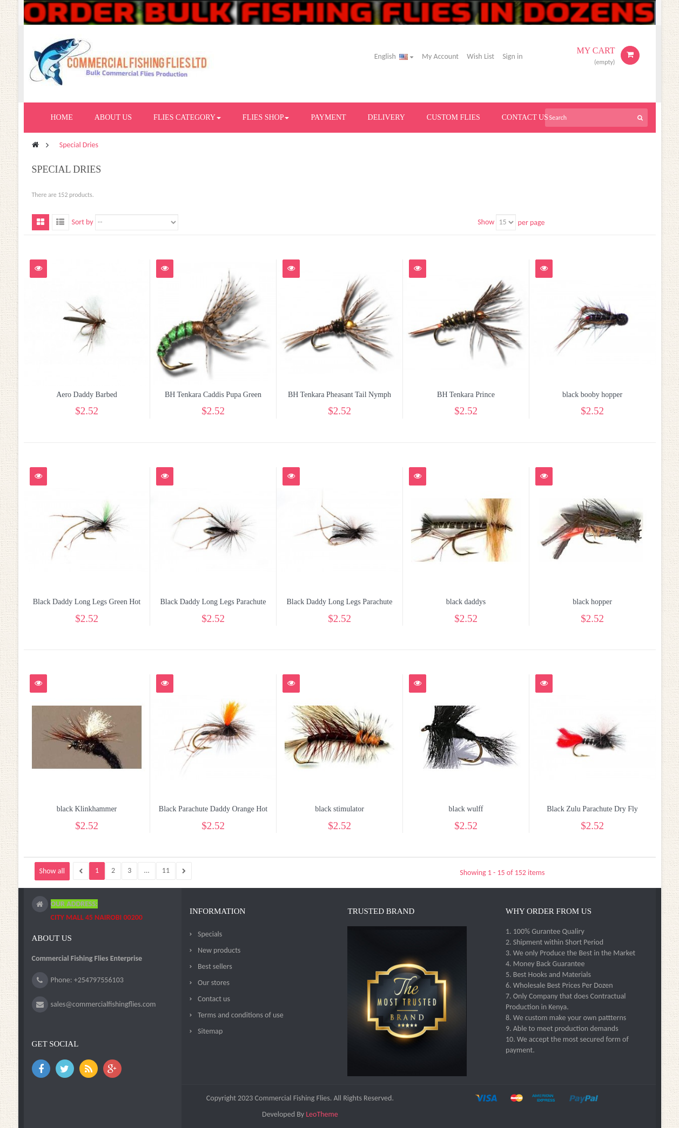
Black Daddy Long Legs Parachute (213, 602)
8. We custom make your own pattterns (566, 1017)
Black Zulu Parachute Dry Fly (592, 809)
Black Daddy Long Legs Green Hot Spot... (86, 607)
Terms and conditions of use (241, 1015)
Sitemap (210, 1031)
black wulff (466, 809)
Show (486, 222)
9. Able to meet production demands (562, 1028)
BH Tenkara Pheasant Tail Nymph (339, 395)
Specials (210, 934)
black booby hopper (592, 395)
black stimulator (339, 809)
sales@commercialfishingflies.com (103, 1004)
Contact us (214, 998)
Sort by (82, 222)
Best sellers (215, 966)
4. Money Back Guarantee (545, 963)
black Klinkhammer (87, 809)
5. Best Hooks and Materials (548, 974)
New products (219, 950)
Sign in (512, 56)
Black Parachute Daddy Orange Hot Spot (213, 814)
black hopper (592, 602)
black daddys (466, 602)
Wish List (480, 56)
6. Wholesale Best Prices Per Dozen (559, 985)
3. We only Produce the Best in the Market (570, 953)
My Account (440, 56)
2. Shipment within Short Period (554, 942)
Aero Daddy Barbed (86, 395)
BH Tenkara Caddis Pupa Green (213, 395)
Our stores (214, 982)
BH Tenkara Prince (466, 395)
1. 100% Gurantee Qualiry (545, 931)
